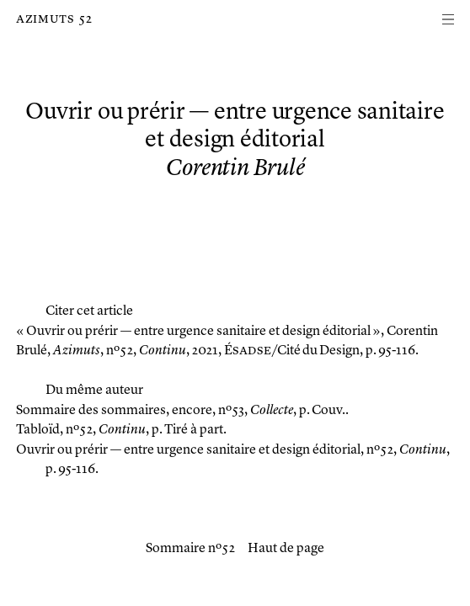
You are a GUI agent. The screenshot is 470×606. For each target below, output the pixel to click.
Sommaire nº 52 (190, 549)
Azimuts (45, 19)
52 (85, 19)
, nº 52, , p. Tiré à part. (121, 430)
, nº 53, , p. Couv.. (182, 410)
